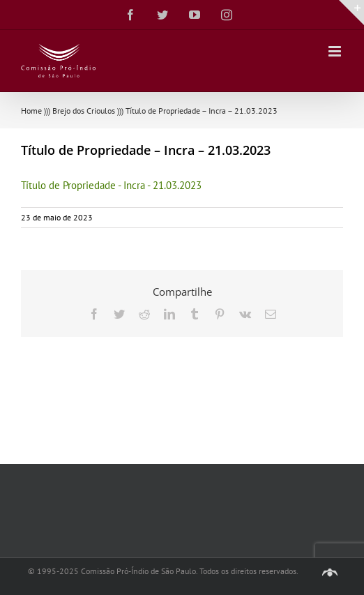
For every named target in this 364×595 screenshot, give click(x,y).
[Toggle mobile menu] (335, 51)
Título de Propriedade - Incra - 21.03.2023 (111, 185)
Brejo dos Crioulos (83, 110)
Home (31, 110)
